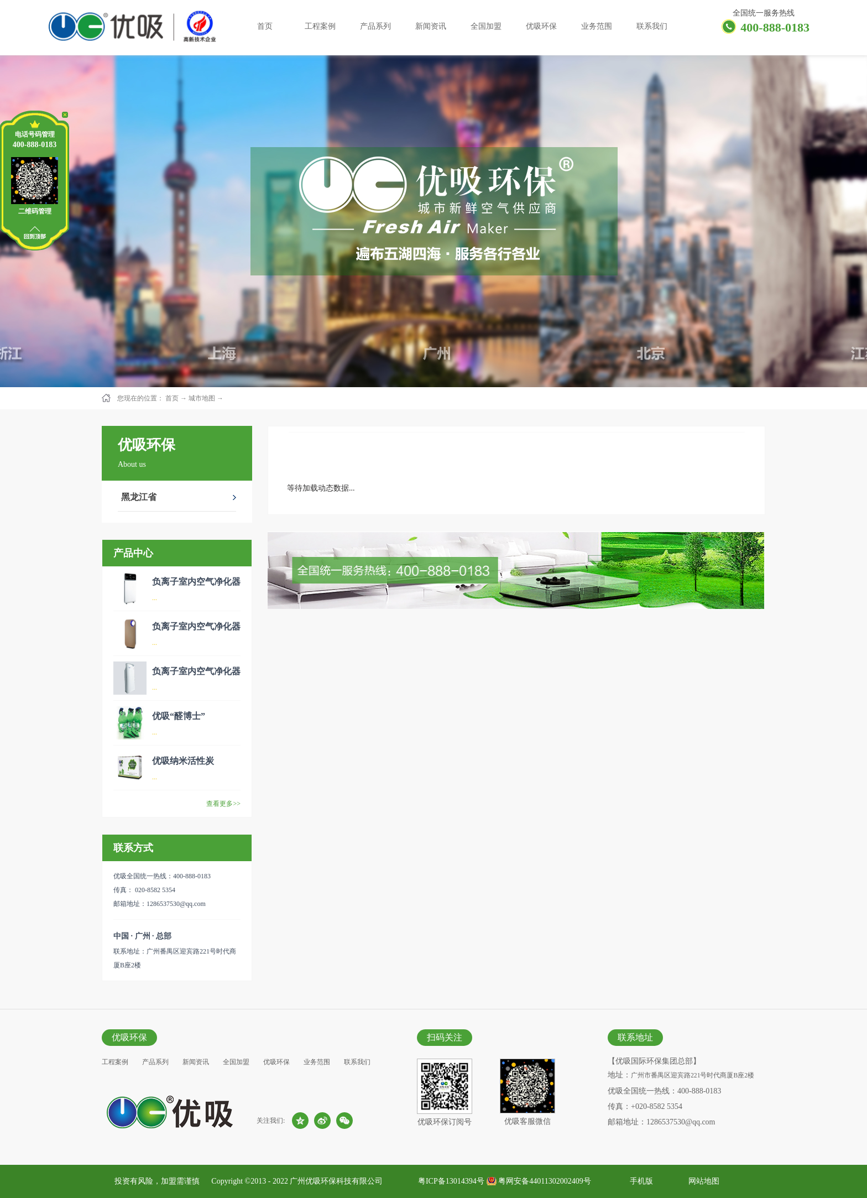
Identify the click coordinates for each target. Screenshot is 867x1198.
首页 (265, 26)
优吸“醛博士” (178, 716)
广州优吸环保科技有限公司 (336, 1181)
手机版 (639, 1181)
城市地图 (202, 398)
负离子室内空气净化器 (196, 581)
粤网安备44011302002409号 (544, 1181)
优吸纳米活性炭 (183, 760)
